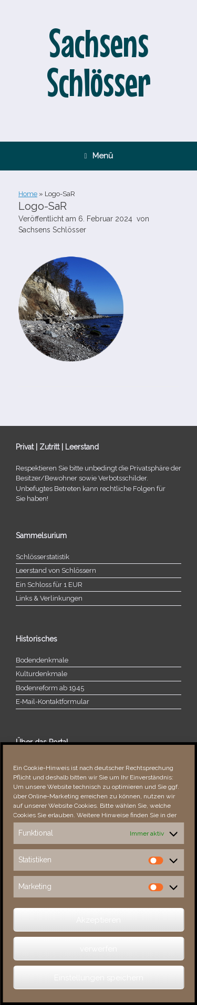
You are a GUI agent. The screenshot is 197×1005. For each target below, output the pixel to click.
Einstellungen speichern (98, 977)
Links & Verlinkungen (49, 598)
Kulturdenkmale (41, 674)
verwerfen (98, 949)
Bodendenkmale (42, 660)
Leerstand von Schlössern (56, 570)
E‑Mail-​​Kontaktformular (52, 701)
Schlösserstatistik (42, 557)
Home (27, 194)
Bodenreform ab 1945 (50, 688)
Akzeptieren (98, 920)
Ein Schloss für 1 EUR (49, 585)
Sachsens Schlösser (52, 230)
